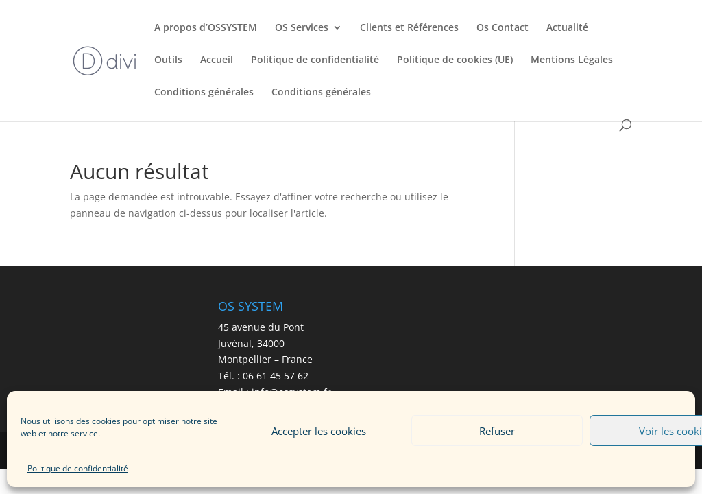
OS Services (301, 28)
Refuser (497, 431)
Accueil (216, 60)
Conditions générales (204, 92)
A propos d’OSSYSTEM (205, 28)
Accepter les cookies (318, 431)
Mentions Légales (572, 60)
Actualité (567, 28)
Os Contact (502, 28)
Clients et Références (409, 28)
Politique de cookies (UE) (455, 60)
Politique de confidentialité (77, 468)
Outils (168, 60)
